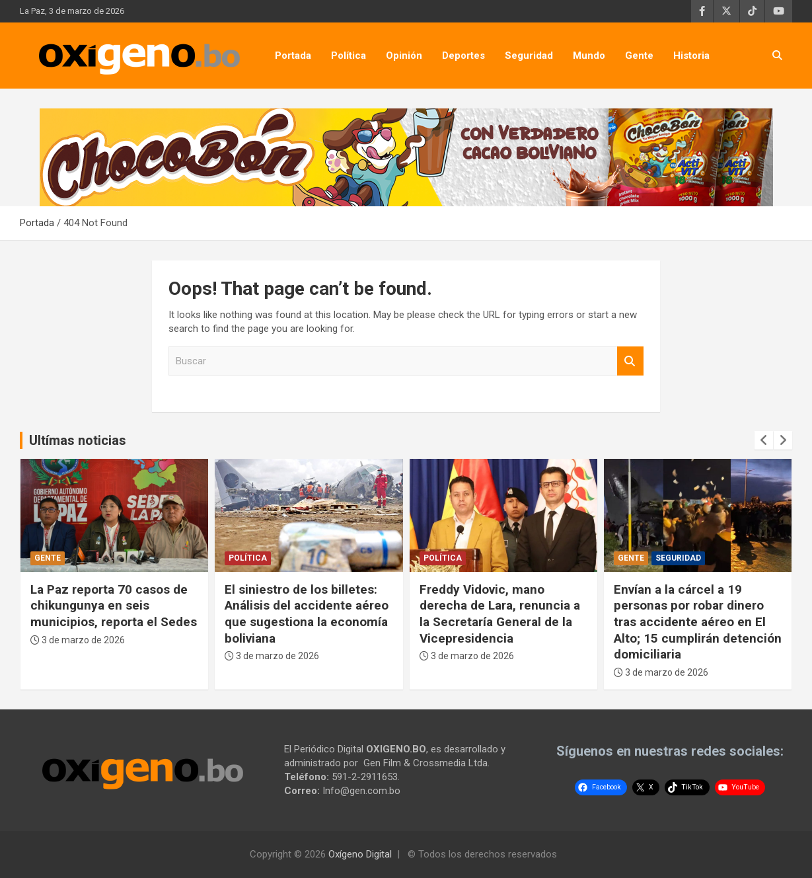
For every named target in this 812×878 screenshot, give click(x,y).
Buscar (630, 361)
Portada (293, 55)
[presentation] (764, 440)
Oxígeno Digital (360, 854)
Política (348, 55)
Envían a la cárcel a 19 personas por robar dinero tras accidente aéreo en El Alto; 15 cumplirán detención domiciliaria (698, 622)
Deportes (463, 55)
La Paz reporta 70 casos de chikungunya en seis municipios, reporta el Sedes (113, 605)
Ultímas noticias (77, 440)
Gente (639, 55)
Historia (691, 55)
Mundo (589, 55)
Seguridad (529, 55)
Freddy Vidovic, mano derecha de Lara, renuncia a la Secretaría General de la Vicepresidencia (500, 614)
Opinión (404, 55)
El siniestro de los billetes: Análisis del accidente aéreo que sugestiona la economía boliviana (306, 614)
